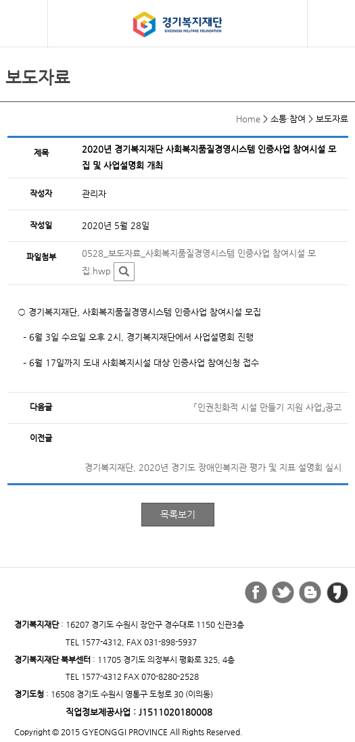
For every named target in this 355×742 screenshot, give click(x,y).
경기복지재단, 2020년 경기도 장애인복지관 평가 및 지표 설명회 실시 (213, 467)
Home (248, 119)
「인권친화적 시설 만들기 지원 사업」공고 (267, 407)
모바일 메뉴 (23, 23)
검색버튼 (333, 25)
